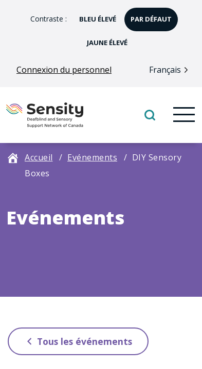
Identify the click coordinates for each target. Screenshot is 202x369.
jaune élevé (104, 39)
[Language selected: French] (171, 69)
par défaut (148, 16)
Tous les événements (75, 341)
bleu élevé (94, 16)
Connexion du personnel (64, 69)
